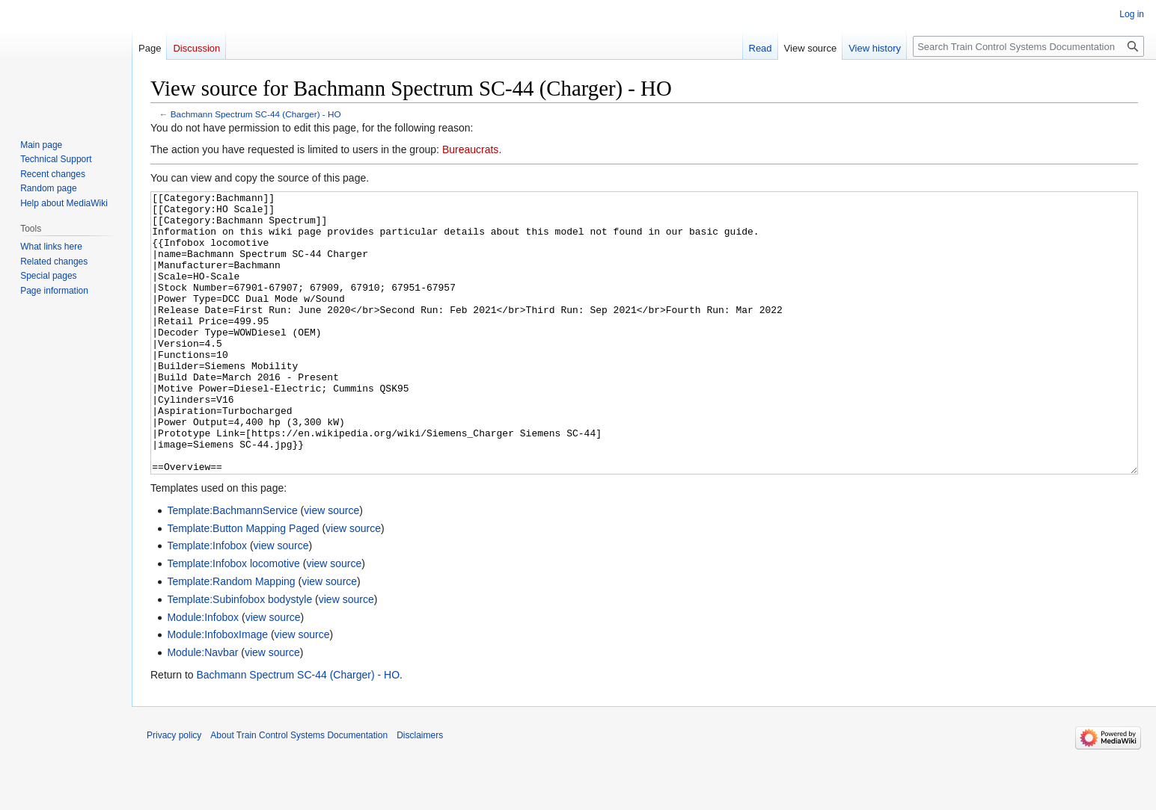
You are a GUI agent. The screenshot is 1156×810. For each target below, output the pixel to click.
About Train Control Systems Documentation (299, 791)
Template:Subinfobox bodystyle (239, 655)
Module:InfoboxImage (217, 690)
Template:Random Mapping (231, 637)
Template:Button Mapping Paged (243, 584)
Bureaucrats (470, 149)
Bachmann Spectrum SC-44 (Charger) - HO (256, 114)
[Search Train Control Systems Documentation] (1028, 46)
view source (331, 566)
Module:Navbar (202, 708)
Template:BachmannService (232, 566)
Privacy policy (174, 791)
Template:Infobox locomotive (233, 619)
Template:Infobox (207, 602)
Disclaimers (420, 791)
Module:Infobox (203, 673)
